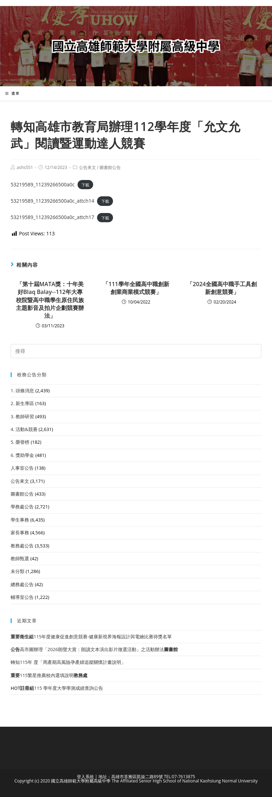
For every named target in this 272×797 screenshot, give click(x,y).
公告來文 (87, 167)
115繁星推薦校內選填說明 (49, 675)
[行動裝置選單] (12, 93)
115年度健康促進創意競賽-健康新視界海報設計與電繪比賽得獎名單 (91, 636)
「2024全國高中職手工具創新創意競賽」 (222, 288)
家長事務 (20, 532)
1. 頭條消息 (22, 390)
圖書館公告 (110, 167)
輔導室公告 (22, 597)
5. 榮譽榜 (20, 442)
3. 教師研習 (22, 416)
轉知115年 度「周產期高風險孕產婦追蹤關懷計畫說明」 (68, 662)
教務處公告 (22, 545)
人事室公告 (22, 468)
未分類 (17, 571)
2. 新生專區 (22, 403)
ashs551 (25, 167)
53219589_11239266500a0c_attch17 (52, 217)
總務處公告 (22, 584)
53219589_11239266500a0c (43, 184)
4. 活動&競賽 (24, 429)
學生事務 (20, 520)
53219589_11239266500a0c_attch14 (52, 200)
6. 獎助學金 (22, 455)
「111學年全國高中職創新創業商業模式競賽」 (136, 288)
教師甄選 (20, 558)
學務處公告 (22, 506)
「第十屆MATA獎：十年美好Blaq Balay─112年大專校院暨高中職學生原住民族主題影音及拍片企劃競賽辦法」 (50, 300)
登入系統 (85, 777)
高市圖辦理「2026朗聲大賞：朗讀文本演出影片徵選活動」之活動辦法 (94, 649)
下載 (85, 184)
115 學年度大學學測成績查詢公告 (57, 688)
